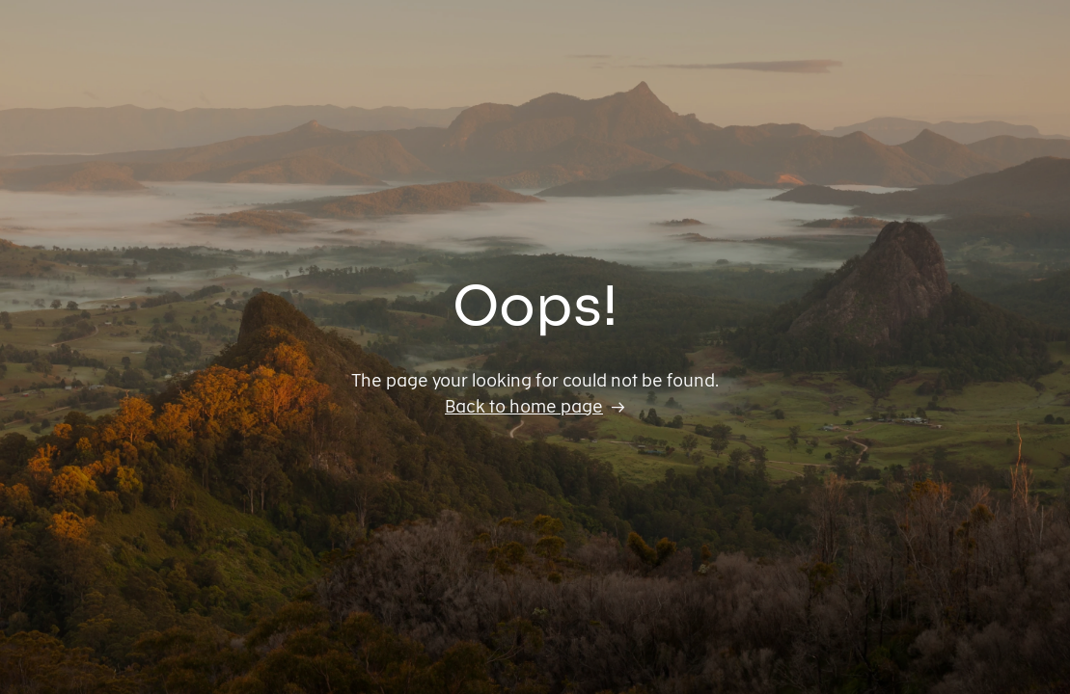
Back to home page (524, 406)
